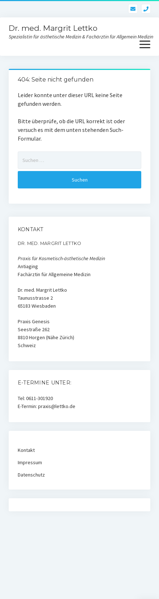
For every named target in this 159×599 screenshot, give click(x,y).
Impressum (30, 462)
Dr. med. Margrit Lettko (53, 28)
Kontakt (26, 450)
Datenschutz (31, 474)
